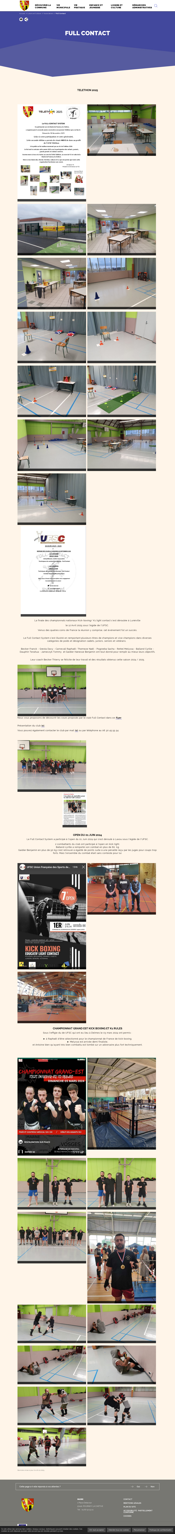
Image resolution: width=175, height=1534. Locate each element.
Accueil (22, 13)
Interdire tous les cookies (119, 1530)
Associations (49, 13)
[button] (21, 19)
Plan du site (129, 1507)
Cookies (127, 1516)
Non (153, 1486)
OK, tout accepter (96, 1530)
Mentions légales (132, 1503)
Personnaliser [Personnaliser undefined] (139, 1530)
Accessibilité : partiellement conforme (138, 1511)
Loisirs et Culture (34, 13)
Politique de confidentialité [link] (160, 1530)
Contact (127, 1499)
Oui (138, 1486)
